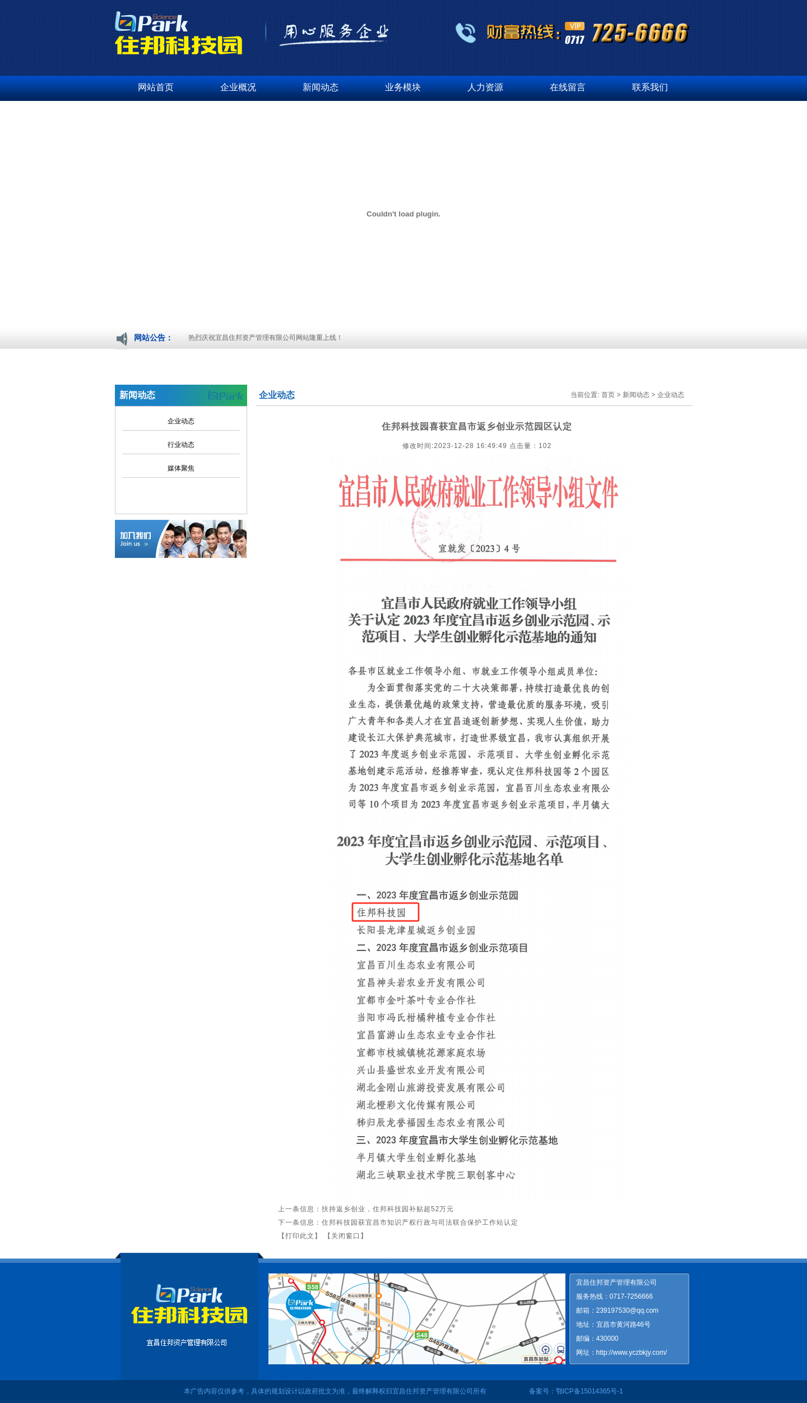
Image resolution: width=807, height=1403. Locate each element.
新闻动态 (320, 87)
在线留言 (568, 87)
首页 (608, 395)
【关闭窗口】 (346, 1236)
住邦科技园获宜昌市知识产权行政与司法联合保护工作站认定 (420, 1222)
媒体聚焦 (181, 468)
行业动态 (181, 445)
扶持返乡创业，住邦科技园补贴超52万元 (388, 1209)
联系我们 (650, 87)
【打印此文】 (300, 1236)
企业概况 (238, 87)
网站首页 (156, 87)
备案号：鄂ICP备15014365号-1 (576, 1391)
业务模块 (403, 87)
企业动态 (181, 421)
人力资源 (485, 87)
